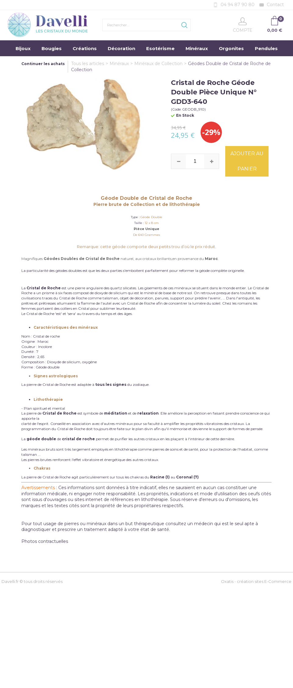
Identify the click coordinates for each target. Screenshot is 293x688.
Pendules (266, 48)
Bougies (52, 48)
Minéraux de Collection (158, 63)
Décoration (121, 48)
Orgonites (231, 48)
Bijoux (23, 48)
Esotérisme (160, 48)
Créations (85, 48)
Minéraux (197, 48)
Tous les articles (87, 63)
